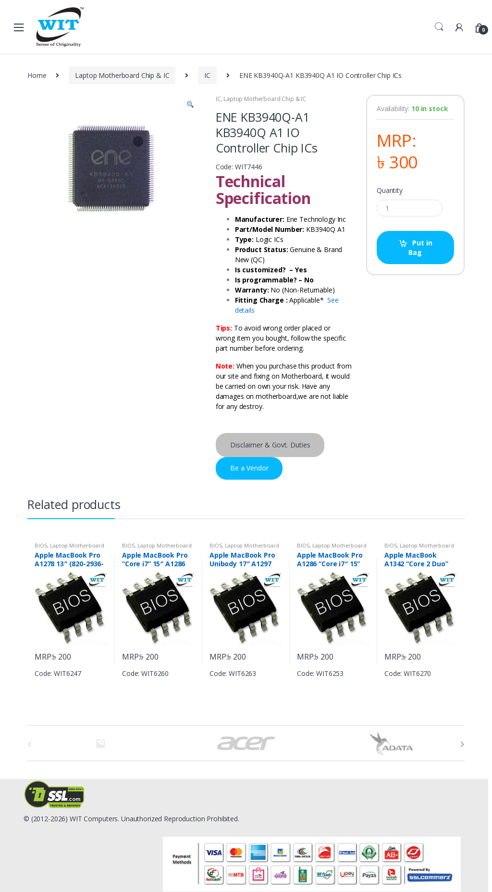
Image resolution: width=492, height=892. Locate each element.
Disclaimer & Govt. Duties (270, 444)
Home (36, 75)
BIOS (41, 545)
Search (439, 27)
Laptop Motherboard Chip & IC (122, 75)
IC (207, 75)
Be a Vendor (249, 467)
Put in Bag (420, 247)
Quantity (390, 190)
